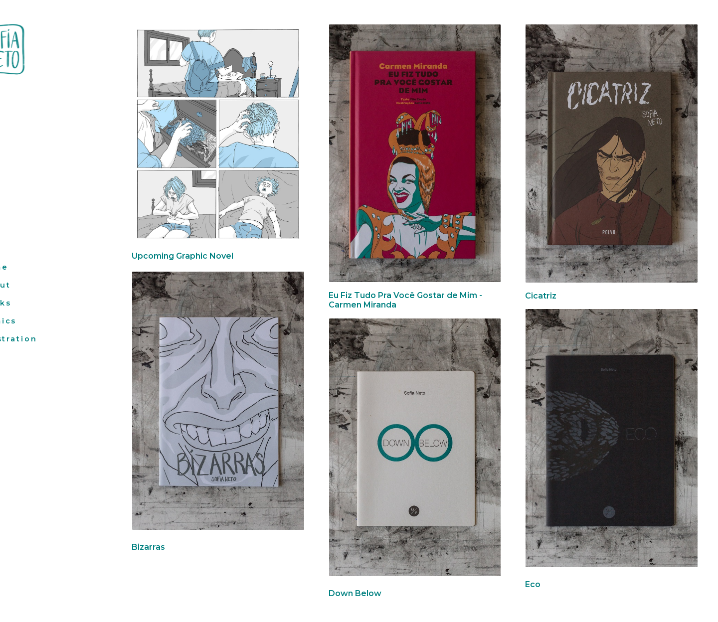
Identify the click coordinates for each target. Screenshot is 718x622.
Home (26, 267)
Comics (30, 320)
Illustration (40, 338)
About (27, 285)
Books (27, 303)
